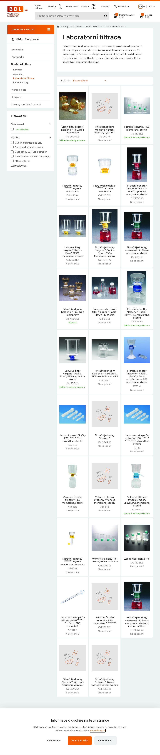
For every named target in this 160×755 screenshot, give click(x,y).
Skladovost (17, 124)
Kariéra (85, 6)
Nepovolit (105, 740)
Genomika (17, 49)
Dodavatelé (72, 6)
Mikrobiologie (18, 89)
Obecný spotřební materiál (26, 104)
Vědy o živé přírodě (25, 39)
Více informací (97, 730)
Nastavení (54, 740)
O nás (60, 6)
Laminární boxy (20, 82)
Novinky (52, 6)
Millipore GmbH (23, 161)
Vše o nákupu (38, 6)
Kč (140, 6)
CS (150, 6)
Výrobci (15, 137)
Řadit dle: (65, 80)
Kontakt (105, 6)
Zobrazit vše (18, 165)
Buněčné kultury (21, 64)
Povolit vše (80, 740)
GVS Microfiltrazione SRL (28, 143)
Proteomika (17, 57)
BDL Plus (94, 6)
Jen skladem (22, 129)
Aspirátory (18, 73)
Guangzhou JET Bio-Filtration (31, 152)
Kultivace (17, 69)
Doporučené (80, 80)
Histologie (16, 97)
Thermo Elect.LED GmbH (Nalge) (32, 156)
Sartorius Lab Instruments (29, 147)
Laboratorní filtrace (24, 78)
